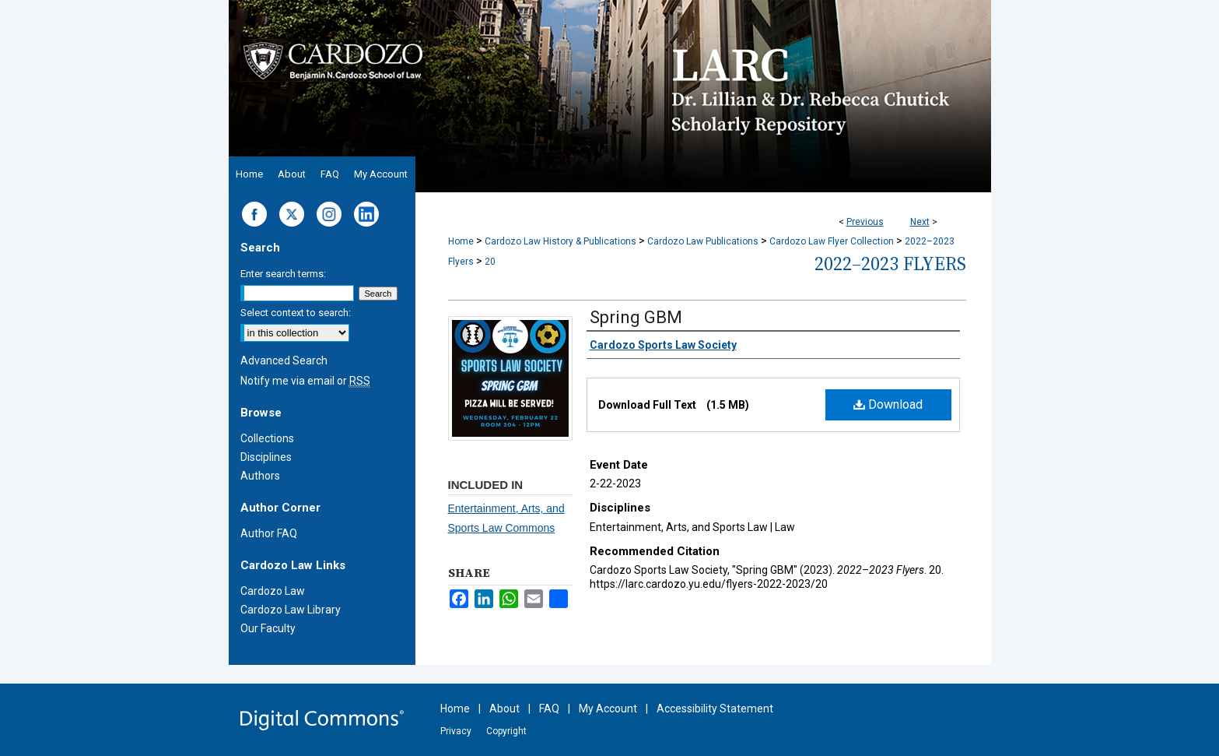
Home (461, 241)
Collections (267, 438)
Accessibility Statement (715, 708)
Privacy (455, 731)
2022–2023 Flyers (890, 263)
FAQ (549, 708)
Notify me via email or (305, 380)
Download (888, 404)
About (504, 708)
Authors (260, 475)
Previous (865, 221)
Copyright (506, 731)
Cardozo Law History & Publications (560, 241)
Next (920, 221)
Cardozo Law (272, 591)
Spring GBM (636, 317)
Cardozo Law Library (290, 609)
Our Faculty (268, 628)
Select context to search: (295, 312)
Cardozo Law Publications (702, 241)
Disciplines (266, 457)
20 (490, 261)
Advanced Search (284, 360)
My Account (608, 708)
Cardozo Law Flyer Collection (831, 241)
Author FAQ (268, 533)
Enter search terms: (283, 274)
